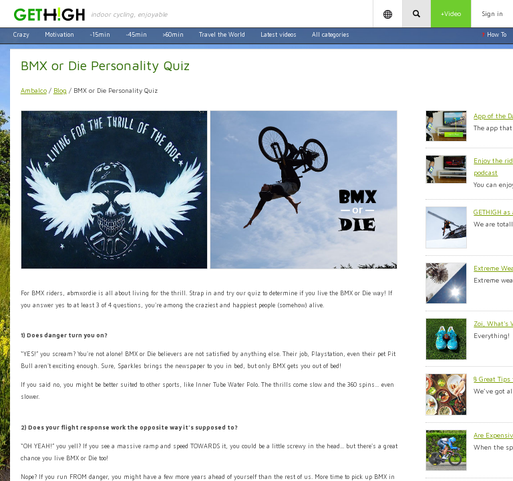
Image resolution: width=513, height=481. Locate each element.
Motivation (59, 34)
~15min (100, 34)
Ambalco (34, 90)
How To (494, 34)
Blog (60, 90)
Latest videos (279, 34)
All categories (330, 34)
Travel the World (222, 34)
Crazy (21, 34)
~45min (136, 34)
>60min (173, 34)
